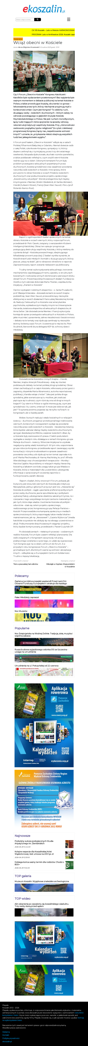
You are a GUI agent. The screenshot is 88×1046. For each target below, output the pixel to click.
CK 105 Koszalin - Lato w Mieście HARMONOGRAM (55, 30)
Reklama (6, 1032)
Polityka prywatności (10, 1038)
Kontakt (5, 1035)
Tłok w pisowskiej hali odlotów (25, 564)
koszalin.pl (7, 1042)
